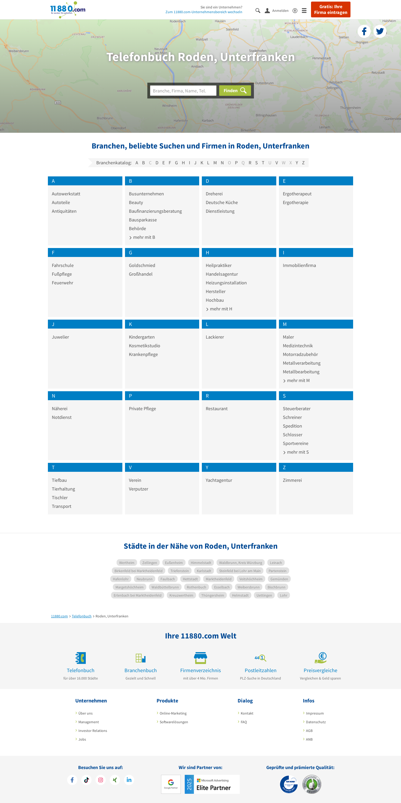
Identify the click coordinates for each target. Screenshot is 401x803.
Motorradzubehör (300, 354)
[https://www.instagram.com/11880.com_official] (101, 780)
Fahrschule (63, 265)
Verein (135, 480)
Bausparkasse (143, 220)
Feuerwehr (62, 283)
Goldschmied (142, 265)
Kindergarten (142, 337)
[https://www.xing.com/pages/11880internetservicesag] (115, 780)
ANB (309, 739)
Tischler (60, 497)
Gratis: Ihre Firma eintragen (330, 9)
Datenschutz (316, 722)
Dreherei (214, 194)
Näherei (59, 408)
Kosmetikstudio (144, 346)
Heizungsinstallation (226, 283)
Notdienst (62, 417)
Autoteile (61, 202)
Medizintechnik (298, 346)
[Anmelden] (279, 10)
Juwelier (60, 337)
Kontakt (247, 713)
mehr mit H (219, 309)
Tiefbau (59, 480)
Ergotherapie (295, 202)
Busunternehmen (146, 194)
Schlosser (292, 435)
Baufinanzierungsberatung (155, 211)
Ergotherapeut (297, 194)
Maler (288, 337)
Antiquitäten (64, 211)
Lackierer (215, 337)
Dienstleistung (220, 211)
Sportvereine (295, 443)
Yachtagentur (219, 480)
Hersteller (215, 291)
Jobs (82, 739)
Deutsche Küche (222, 202)
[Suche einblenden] (260, 10)
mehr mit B (142, 237)
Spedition (292, 426)
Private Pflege (142, 408)
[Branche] (183, 90)
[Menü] (306, 10)
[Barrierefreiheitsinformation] (297, 10)
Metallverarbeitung (301, 363)
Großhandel (141, 274)
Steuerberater (296, 408)
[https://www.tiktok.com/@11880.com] (86, 780)
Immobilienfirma (299, 265)
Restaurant (217, 408)
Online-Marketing (173, 713)
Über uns (85, 713)
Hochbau (215, 300)
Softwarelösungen (174, 722)
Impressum (315, 713)
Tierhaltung (63, 489)
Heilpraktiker (219, 265)
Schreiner (292, 417)
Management (88, 722)
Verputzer (138, 489)
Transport (61, 506)
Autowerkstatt (66, 194)
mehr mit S (296, 452)
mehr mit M (296, 380)
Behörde (137, 228)
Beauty (136, 202)
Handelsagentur (222, 274)
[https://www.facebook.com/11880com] (72, 780)
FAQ (244, 722)
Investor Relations (92, 730)
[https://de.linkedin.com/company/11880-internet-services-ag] (129, 780)
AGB (309, 730)
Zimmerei (292, 480)
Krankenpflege (143, 354)
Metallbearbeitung (301, 372)
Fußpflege (62, 274)
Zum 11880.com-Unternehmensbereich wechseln (204, 11)
